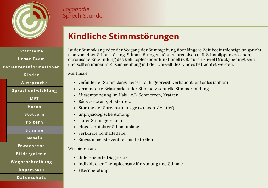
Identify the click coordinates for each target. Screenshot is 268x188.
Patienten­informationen (31, 66)
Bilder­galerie (31, 153)
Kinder (31, 74)
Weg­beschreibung (31, 161)
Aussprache (34, 82)
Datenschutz (31, 177)
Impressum (31, 169)
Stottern (34, 114)
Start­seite (31, 51)
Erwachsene (31, 145)
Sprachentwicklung (34, 90)
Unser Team (31, 58)
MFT (34, 98)
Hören (34, 106)
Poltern (34, 122)
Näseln (35, 137)
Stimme (34, 130)
